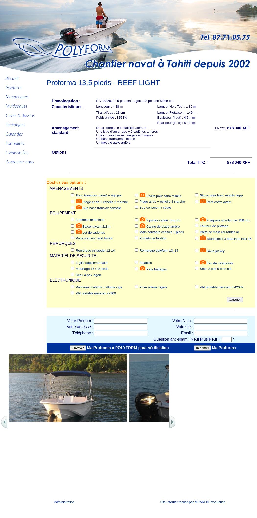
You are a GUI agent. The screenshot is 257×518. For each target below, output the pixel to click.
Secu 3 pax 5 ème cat (216, 269)
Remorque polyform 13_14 (159, 250)
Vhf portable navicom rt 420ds (221, 287)
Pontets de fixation (153, 238)
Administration (64, 502)
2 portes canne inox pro (163, 220)
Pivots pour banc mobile (163, 196)
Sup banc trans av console (101, 208)
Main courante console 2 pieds (162, 232)
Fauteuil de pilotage (214, 226)
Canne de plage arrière (163, 226)
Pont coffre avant (219, 202)
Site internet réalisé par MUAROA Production (192, 502)
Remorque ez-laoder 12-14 (95, 250)
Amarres (146, 263)
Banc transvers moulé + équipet (99, 195)
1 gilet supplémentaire (92, 263)
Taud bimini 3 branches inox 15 (229, 239)
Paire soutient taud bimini (94, 238)
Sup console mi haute (155, 207)
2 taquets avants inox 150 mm (228, 220)
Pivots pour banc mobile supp (221, 195)
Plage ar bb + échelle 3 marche (162, 201)
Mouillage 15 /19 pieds (92, 269)
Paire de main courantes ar (219, 232)
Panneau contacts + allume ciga (99, 287)
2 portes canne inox (90, 220)
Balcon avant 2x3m (96, 226)
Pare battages (156, 269)
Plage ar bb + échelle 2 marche (105, 202)
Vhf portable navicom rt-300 (96, 293)
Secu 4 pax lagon (88, 275)
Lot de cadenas (93, 232)
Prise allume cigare (153, 287)
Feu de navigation (220, 263)
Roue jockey (215, 251)
